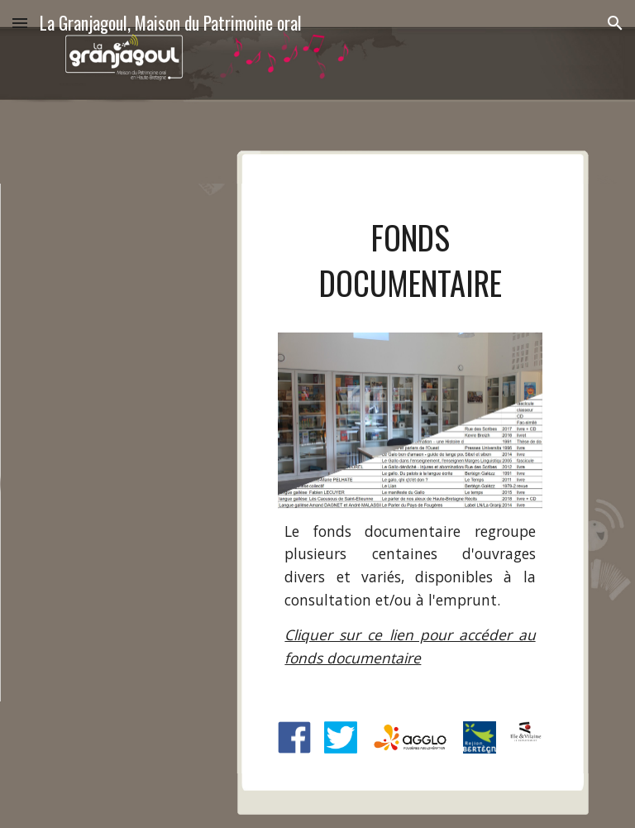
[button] (20, 22)
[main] (410, 268)
